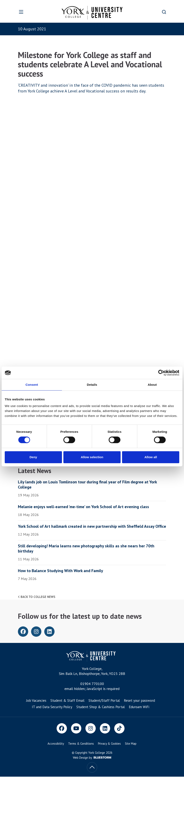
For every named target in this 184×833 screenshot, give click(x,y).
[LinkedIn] (105, 728)
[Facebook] (62, 728)
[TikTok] (119, 728)
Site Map (130, 743)
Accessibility (56, 743)
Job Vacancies (36, 700)
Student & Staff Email (67, 700)
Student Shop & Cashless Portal (100, 707)
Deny (33, 457)
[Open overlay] (27, 12)
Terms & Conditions (81, 743)
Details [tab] (92, 384)
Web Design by (92, 758)
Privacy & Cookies (109, 743)
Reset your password (139, 700)
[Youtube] (76, 728)
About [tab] (152, 384)
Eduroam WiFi (139, 707)
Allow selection (92, 457)
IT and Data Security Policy (52, 707)
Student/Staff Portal (104, 700)
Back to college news (36, 597)
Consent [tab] (32, 384)
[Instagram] (90, 728)
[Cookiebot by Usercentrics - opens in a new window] (161, 373)
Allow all (150, 457)
